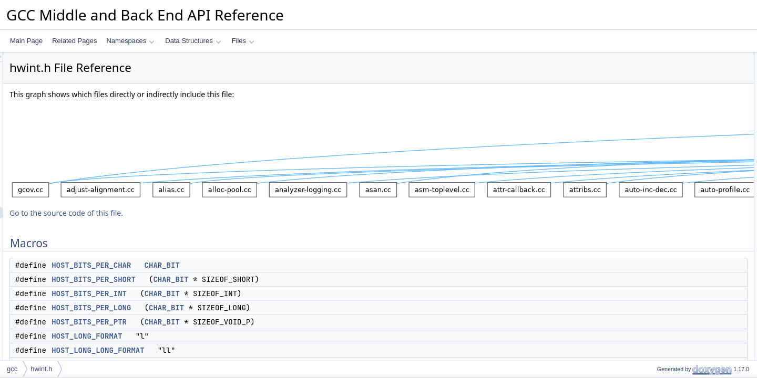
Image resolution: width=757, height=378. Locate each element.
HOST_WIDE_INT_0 (677, 173)
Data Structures (193, 41)
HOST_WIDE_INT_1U (679, 208)
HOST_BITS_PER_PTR (220, 322)
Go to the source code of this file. (197, 213)
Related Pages (74, 41)
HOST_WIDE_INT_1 (677, 197)
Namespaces (130, 41)
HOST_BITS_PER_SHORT (225, 279)
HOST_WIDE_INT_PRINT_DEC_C (697, 358)
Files (243, 41)
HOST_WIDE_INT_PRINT (685, 324)
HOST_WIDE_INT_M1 (680, 220)
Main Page (26, 41)
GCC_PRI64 (665, 243)
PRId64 (658, 254)
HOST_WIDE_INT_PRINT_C (689, 335)
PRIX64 (659, 312)
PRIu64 (658, 289)
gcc (12, 369)
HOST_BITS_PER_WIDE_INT (690, 150)
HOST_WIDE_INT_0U (679, 185)
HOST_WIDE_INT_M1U (682, 231)
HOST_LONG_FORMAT (218, 336)
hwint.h (41, 369)
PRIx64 (658, 300)
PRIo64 (658, 277)
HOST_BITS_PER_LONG (222, 307)
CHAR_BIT (293, 265)
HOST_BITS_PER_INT (220, 293)
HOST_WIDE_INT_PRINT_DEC (693, 347)
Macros (650, 58)
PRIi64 (657, 266)
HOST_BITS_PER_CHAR (222, 265)
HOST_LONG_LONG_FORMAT (229, 350)
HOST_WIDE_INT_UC (680, 162)
